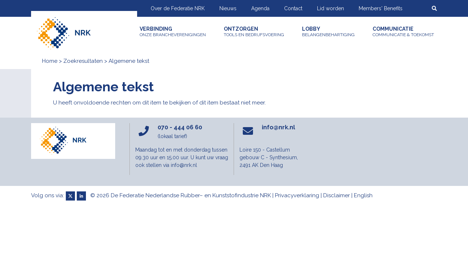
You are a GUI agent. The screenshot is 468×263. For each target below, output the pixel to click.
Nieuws (228, 8)
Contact (293, 8)
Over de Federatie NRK (178, 8)
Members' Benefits (381, 8)
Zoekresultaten (83, 61)
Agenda (260, 8)
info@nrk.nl (278, 127)
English (363, 195)
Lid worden (330, 8)
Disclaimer (336, 195)
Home (49, 61)
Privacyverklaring (297, 195)
